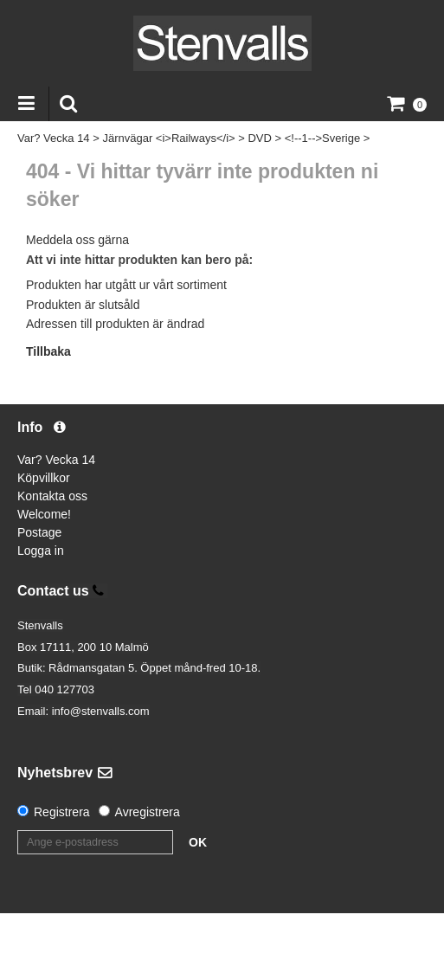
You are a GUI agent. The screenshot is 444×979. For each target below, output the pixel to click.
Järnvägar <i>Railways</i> (168, 138)
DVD (259, 138)
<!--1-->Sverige (322, 138)
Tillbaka (48, 351)
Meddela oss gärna (77, 240)
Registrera (62, 812)
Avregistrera (147, 812)
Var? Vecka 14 (53, 138)
